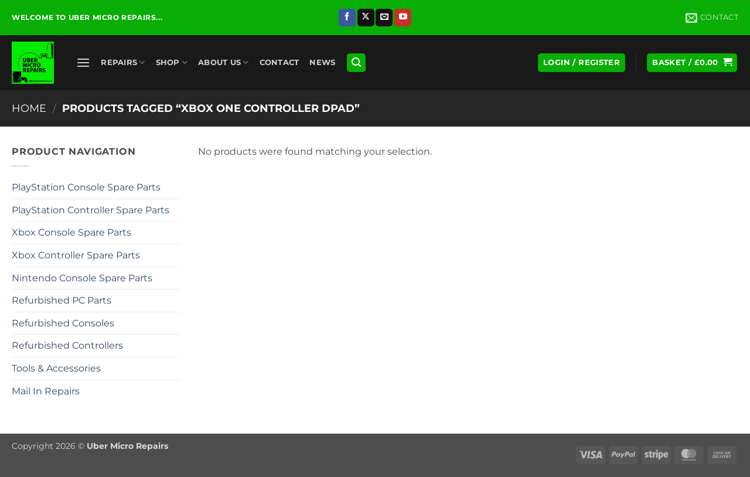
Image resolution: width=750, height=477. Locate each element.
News (322, 62)
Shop (172, 62)
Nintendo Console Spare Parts (82, 278)
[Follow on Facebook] (347, 17)
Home (29, 108)
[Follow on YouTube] (402, 17)
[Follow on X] (365, 17)
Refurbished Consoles (63, 323)
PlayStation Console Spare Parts (86, 187)
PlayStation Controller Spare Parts (90, 210)
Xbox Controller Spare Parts (76, 255)
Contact (279, 62)
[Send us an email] (384, 17)
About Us (223, 62)
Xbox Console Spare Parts (71, 232)
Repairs (123, 62)
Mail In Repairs (46, 391)
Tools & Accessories (56, 368)
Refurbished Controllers (67, 345)
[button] (83, 62)
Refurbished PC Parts (61, 300)
